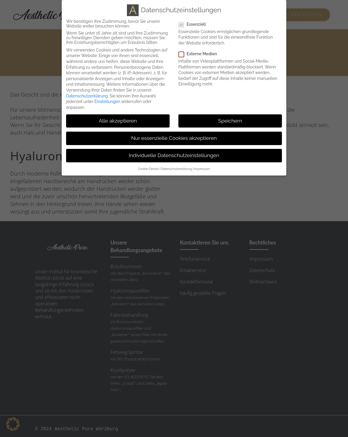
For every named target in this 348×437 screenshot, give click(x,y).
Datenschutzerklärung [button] (176, 168)
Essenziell (194, 23)
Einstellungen (107, 101)
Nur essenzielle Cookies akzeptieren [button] (174, 137)
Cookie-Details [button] (148, 168)
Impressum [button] (202, 168)
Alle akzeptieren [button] (118, 120)
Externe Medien (200, 53)
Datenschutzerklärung (87, 95)
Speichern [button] (230, 120)
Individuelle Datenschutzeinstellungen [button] (174, 155)
